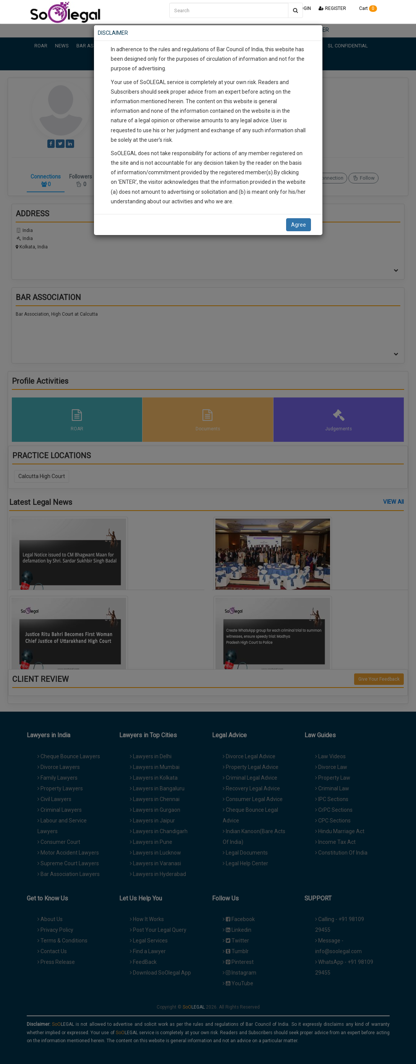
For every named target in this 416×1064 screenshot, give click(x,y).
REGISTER (332, 8)
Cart (365, 8)
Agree (298, 225)
